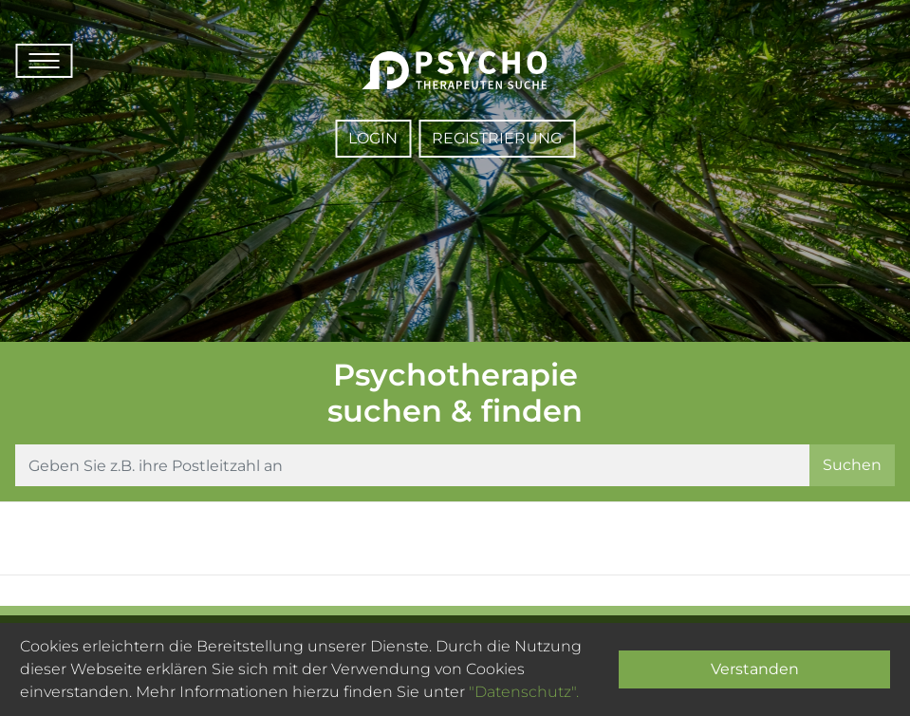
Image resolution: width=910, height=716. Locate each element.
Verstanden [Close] (755, 669)
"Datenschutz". (524, 692)
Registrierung (497, 138)
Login (373, 138)
